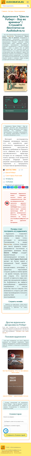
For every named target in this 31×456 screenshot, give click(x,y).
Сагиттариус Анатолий (13, 176)
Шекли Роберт (10, 172)
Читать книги (17, 453)
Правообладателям (7, 451)
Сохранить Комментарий (15, 435)
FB (8, 187)
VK (26, 187)
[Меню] (28, 2)
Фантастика (10, 36)
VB (19, 187)
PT (23, 187)
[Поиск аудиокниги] (15, 5)
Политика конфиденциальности (10, 452)
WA (16, 187)
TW (12, 187)
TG (5, 187)
